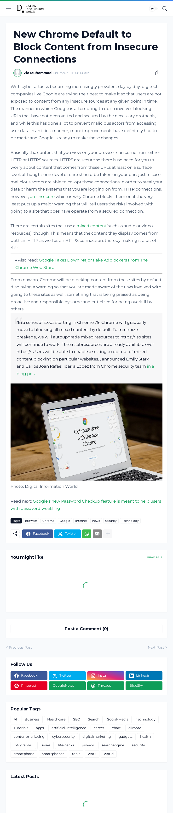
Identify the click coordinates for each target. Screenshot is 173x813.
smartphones (53, 754)
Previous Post (20, 647)
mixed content (91, 225)
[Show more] (107, 533)
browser (31, 521)
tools (76, 754)
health (145, 736)
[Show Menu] (8, 9)
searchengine (113, 745)
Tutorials (21, 728)
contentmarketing (29, 736)
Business (32, 719)
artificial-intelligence (69, 728)
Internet (81, 521)
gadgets (126, 736)
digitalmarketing (96, 736)
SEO (76, 719)
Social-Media (117, 719)
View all (153, 557)
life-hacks (66, 745)
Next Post (156, 647)
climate (134, 728)
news (96, 521)
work (92, 754)
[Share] (155, 73)
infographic (23, 745)
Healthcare (56, 719)
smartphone (24, 754)
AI (15, 719)
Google (65, 521)
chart (116, 728)
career (99, 728)
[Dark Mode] (154, 9)
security (111, 521)
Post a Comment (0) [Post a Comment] (86, 628)
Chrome (48, 521)
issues (45, 745)
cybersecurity (63, 736)
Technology (130, 521)
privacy (88, 745)
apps (40, 728)
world (109, 754)
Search (93, 719)
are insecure (42, 196)
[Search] (165, 9)
